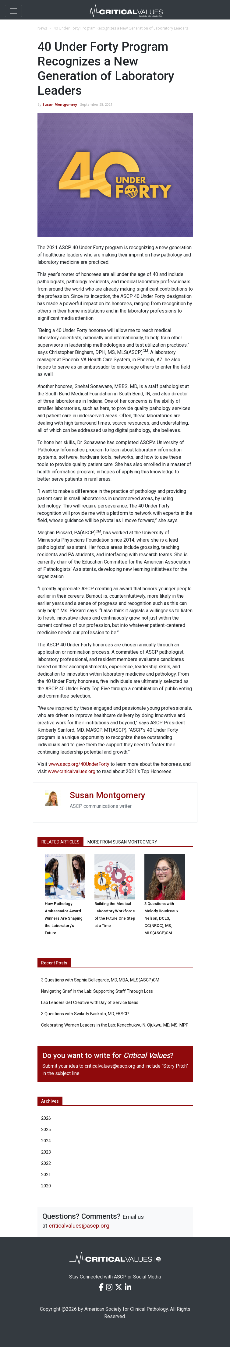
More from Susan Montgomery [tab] (122, 842)
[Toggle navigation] (13, 11)
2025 (46, 1129)
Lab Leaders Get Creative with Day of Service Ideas (89, 1002)
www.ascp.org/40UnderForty (78, 764)
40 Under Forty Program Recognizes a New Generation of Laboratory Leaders (121, 28)
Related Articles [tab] (60, 842)
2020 (46, 1185)
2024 (46, 1140)
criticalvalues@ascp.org (110, 1066)
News (42, 28)
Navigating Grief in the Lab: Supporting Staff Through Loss (97, 991)
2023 (46, 1152)
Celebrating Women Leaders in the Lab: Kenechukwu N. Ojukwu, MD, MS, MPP (115, 1025)
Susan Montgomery (59, 104)
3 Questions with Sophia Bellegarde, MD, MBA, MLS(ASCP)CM (100, 980)
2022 (46, 1163)
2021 (46, 1174)
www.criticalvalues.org (71, 771)
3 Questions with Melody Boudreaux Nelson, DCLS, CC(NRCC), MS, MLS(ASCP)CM (161, 918)
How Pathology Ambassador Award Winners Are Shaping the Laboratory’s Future (64, 918)
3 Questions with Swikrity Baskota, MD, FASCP (85, 1013)
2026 (46, 1118)
